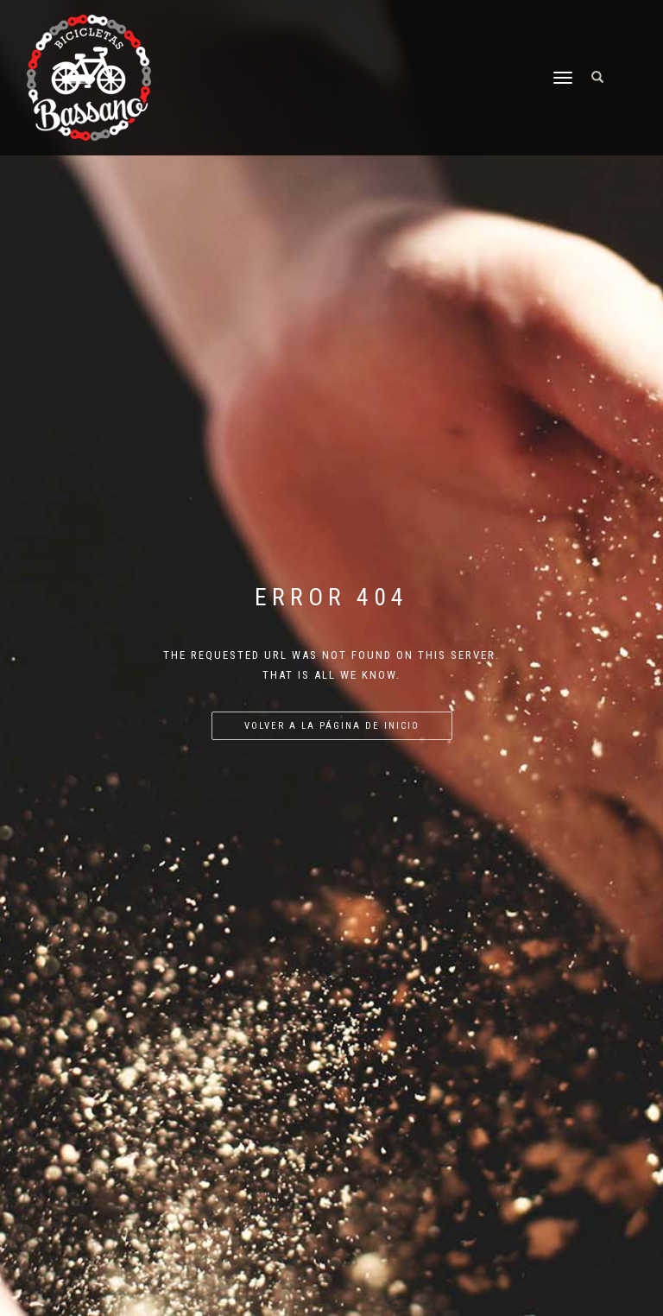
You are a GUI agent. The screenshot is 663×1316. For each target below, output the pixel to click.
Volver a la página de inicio (332, 725)
